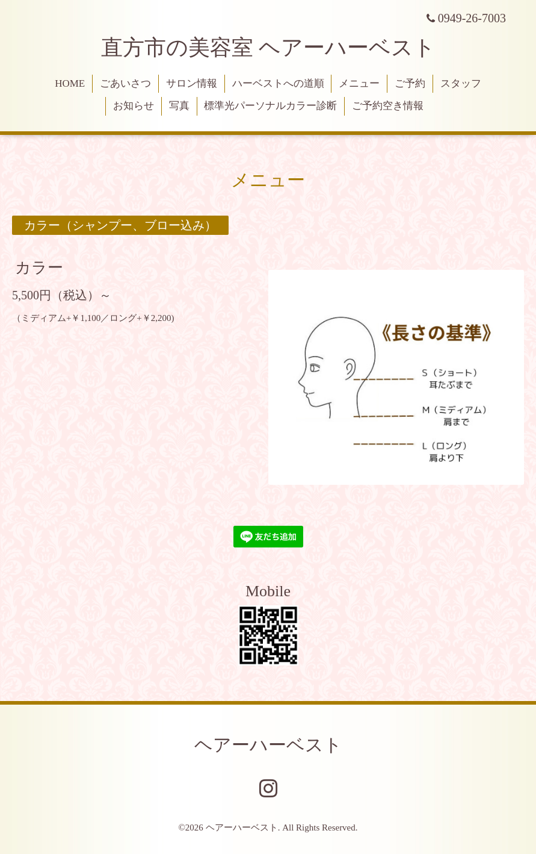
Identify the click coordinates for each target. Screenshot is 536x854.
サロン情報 (191, 83)
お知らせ (133, 105)
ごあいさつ (125, 83)
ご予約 (410, 83)
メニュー (359, 83)
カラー (39, 267)
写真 (179, 105)
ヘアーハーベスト (268, 745)
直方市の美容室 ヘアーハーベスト (268, 48)
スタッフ (460, 83)
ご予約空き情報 (388, 105)
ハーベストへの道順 (278, 83)
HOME (70, 83)
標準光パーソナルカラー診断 (270, 105)
